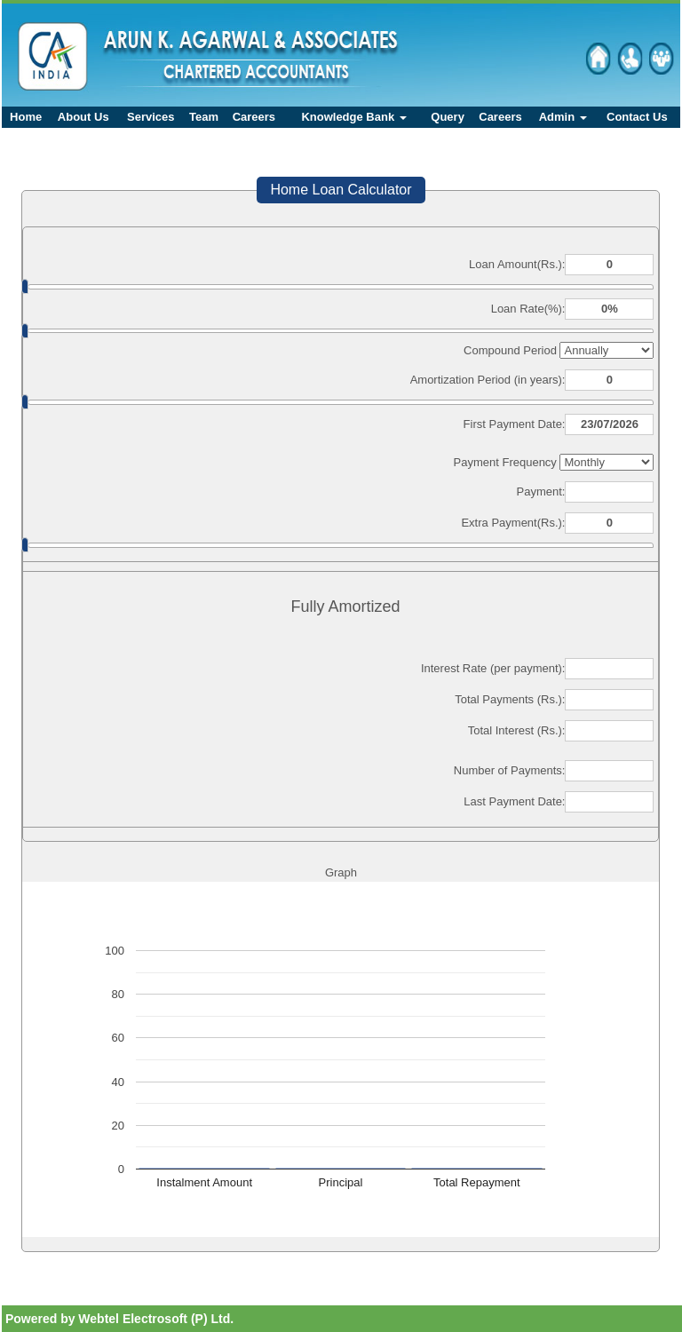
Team (203, 116)
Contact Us (637, 116)
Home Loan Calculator (340, 189)
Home (26, 116)
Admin (563, 116)
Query (447, 116)
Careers (254, 116)
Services (151, 116)
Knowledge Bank (353, 116)
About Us (83, 116)
